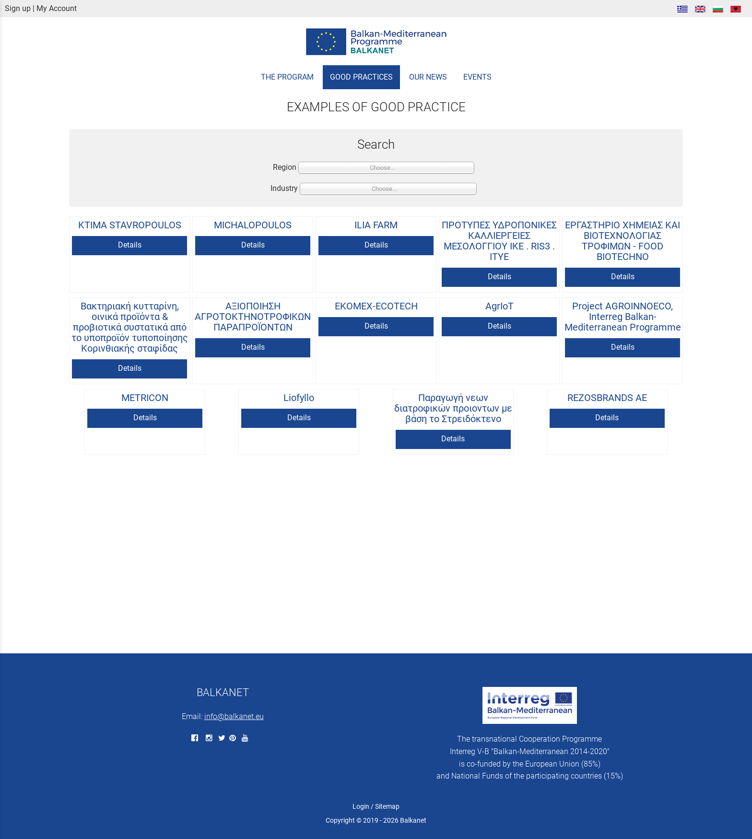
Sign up (18, 8)
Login (360, 806)
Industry (284, 188)
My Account (56, 8)
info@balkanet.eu (234, 716)
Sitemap (387, 806)
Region (284, 166)
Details (129, 244)
